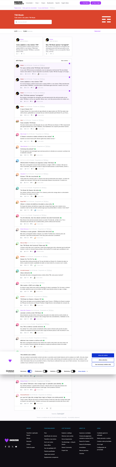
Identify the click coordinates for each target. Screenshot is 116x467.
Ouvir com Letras (48, 442)
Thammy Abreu (24, 215)
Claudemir (22, 174)
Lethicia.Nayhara (24, 337)
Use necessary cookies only (103, 457)
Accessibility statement (73, 417)
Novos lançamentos (67, 439)
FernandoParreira (24, 394)
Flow (45, 433)
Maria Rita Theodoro (25, 310)
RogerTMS (23, 201)
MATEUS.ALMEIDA (25, 160)
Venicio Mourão (24, 187)
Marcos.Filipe (23, 242)
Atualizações (50, 3)
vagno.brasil (23, 365)
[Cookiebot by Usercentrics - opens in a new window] (10, 464)
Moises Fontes (24, 381)
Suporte (58, 3)
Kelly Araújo (23, 134)
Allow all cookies (103, 448)
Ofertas (28, 438)
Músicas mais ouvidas (67, 436)
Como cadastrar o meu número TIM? (27, 45)
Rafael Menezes (24, 229)
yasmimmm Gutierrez (25, 324)
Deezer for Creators (84, 441)
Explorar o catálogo (67, 433)
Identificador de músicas (50, 436)
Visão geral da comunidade (29, 8)
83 (47, 408)
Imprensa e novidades (85, 433)
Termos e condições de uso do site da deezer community (52, 417)
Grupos (43, 3)
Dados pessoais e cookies (104, 438)
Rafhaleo (22, 256)
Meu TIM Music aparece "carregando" (57, 45)
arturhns (22, 296)
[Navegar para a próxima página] (51, 408)
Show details (82, 464)
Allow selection (103, 452)
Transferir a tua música (50, 439)
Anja (21, 120)
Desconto (28, 441)
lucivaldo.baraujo (24, 270)
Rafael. (22, 39)
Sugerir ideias (65, 3)
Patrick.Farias (23, 351)
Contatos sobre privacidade (104, 441)
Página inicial (17, 8)
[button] (85, 3)
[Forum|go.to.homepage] (19, 3)
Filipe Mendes (23, 146)
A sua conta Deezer (43, 8)
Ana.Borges (23, 282)
